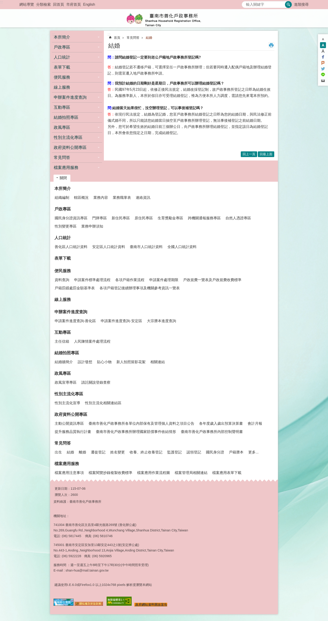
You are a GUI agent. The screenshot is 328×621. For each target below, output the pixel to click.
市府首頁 (73, 4)
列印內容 (271, 45)
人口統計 (62, 237)
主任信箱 (62, 341)
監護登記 (174, 452)
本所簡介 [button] (62, 37)
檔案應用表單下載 (226, 473)
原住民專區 (144, 218)
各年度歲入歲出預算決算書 (221, 423)
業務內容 (100, 197)
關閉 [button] (63, 178)
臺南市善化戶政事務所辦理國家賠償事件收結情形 (136, 432)
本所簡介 (62, 188)
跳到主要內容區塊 (2, 2)
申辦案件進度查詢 (70, 312)
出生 (58, 452)
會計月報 (255, 423)
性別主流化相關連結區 (103, 403)
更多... (253, 452)
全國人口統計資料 (182, 247)
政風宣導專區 (66, 382)
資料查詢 (62, 280)
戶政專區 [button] (62, 47)
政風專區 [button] (62, 127)
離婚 (82, 452)
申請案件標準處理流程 (92, 280)
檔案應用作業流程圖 (153, 473)
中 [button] (323, 45)
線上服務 (62, 87)
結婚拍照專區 (66, 353)
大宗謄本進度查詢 (161, 321)
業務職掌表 (122, 197)
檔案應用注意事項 (69, 473)
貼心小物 (104, 362)
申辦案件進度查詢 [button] (70, 97)
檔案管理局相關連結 (191, 473)
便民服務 (62, 271)
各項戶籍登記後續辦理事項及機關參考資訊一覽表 (140, 288)
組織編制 (62, 197)
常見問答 (133, 37)
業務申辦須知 (92, 226)
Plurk (323, 63)
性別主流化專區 (68, 394)
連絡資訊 (143, 197)
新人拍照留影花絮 (131, 362)
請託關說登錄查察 (95, 382)
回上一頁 (249, 154)
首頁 (117, 37)
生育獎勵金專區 (170, 218)
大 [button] (323, 51)
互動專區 (62, 332)
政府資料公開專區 (70, 414)
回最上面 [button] (266, 154)
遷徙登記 (98, 452)
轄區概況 (81, 197)
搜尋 (245, 3)
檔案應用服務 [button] (66, 167)
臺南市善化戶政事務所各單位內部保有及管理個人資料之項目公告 (141, 423)
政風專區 (62, 373)
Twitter (323, 69)
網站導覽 (26, 4)
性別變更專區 (66, 226)
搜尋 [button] (288, 4)
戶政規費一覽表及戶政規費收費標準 (212, 280)
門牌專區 (99, 218)
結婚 (149, 37)
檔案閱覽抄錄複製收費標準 (110, 473)
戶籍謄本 (236, 452)
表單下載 (62, 67)
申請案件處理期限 (163, 280)
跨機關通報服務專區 (204, 218)
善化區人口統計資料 (71, 247)
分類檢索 (43, 4)
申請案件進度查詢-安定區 (121, 321)
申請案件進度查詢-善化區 (75, 321)
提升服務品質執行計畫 (73, 432)
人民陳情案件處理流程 (92, 341)
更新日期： (63, 488)
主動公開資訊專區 (69, 423)
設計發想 (85, 362)
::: (1, 2)
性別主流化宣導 (67, 403)
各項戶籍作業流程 (129, 280)
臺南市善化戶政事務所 (164, 18)
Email (323, 81)
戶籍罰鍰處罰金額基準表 (75, 288)
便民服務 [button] (62, 77)
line (323, 75)
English (89, 4)
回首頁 (58, 4)
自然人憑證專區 (238, 218)
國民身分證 (215, 452)
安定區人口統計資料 (108, 247)
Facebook (323, 57)
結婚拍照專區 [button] (66, 117)
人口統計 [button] (62, 57)
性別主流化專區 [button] (68, 137)
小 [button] (323, 39)
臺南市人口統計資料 (146, 247)
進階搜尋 (301, 4)
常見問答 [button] (62, 157)
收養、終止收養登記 (146, 452)
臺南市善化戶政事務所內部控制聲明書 (212, 432)
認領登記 (194, 452)
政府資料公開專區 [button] (70, 147)
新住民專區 (121, 218)
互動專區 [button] (62, 107)
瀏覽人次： (63, 495)
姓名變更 (117, 452)
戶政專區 (62, 209)
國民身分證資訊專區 (71, 218)
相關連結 (157, 362)
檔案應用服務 (66, 463)
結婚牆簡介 (64, 362)
